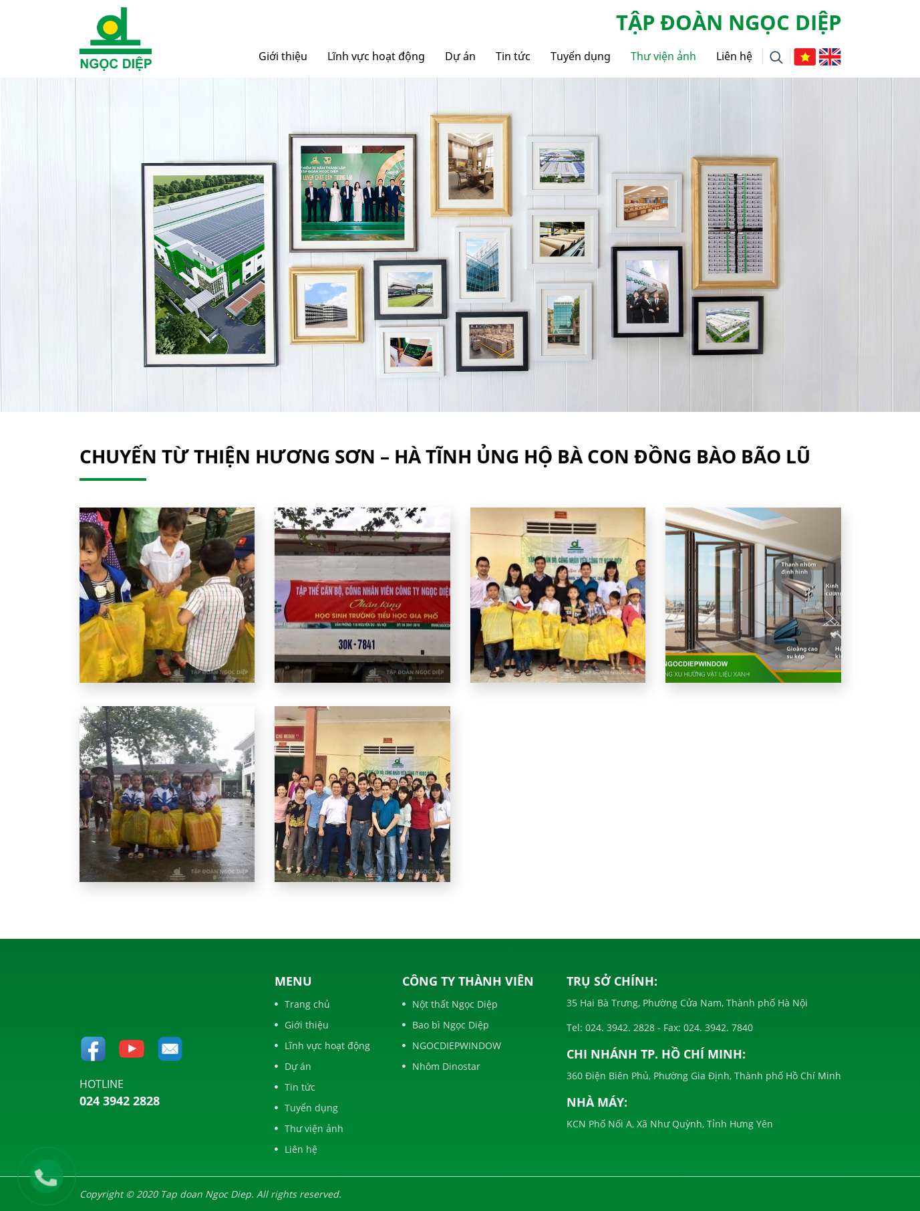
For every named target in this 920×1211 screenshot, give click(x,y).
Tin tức (513, 56)
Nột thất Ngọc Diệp (450, 1004)
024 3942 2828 (120, 1101)
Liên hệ (734, 56)
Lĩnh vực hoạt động (376, 56)
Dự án (460, 56)
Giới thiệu (283, 56)
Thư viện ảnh (663, 56)
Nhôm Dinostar (441, 1066)
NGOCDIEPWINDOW (451, 1045)
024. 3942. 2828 (619, 1027)
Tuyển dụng (581, 56)
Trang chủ (302, 1004)
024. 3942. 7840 (717, 1027)
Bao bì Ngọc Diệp (445, 1024)
